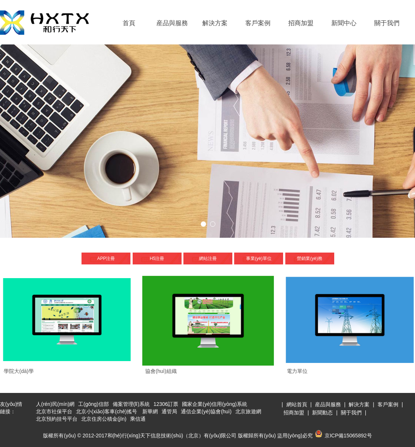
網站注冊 (208, 258)
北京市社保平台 (54, 411)
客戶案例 (257, 23)
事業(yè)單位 (259, 258)
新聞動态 (322, 413)
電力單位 (297, 371)
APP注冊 (106, 258)
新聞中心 (343, 23)
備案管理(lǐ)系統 (131, 404)
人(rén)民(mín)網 (55, 404)
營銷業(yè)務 (309, 258)
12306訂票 (165, 404)
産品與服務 (172, 23)
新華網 (150, 411)
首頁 (129, 23)
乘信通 (138, 419)
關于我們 (386, 23)
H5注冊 (157, 258)
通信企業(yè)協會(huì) (206, 411)
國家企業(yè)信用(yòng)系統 (214, 404)
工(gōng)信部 (93, 404)
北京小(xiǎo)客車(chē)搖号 (106, 411)
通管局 (169, 411)
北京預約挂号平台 (56, 419)
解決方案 (215, 23)
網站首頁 (296, 404)
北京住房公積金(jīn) (103, 419)
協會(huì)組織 (161, 371)
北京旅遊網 (248, 411)
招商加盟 (300, 23)
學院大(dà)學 (19, 371)
